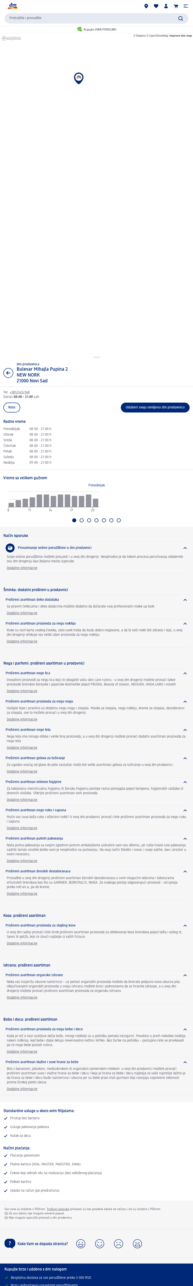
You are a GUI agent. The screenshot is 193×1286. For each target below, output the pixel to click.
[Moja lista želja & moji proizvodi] (156, 6)
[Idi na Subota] (111, 520)
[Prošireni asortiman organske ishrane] (96, 975)
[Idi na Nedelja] (119, 520)
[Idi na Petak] (104, 520)
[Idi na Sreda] (89, 520)
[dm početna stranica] (12, 6)
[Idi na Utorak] (82, 520)
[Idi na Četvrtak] (96, 520)
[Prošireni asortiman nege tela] (96, 729)
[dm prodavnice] (146, 6)
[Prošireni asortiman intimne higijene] (96, 782)
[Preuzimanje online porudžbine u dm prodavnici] (96, 548)
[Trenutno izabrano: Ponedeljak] (74, 520)
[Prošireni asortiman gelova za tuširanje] (96, 758)
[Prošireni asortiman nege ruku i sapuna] (96, 810)
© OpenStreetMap (157, 35)
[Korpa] (176, 6)
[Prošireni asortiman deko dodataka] (96, 599)
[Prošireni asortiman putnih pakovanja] (96, 838)
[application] (53, 503)
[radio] (11, 505)
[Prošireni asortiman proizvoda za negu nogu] (96, 701)
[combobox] (96, 18)
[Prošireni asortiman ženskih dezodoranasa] (96, 871)
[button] (186, 6)
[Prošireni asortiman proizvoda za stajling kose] (96, 925)
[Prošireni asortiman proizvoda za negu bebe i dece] (96, 1029)
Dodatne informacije (22, 568)
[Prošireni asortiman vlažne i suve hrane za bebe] (96, 1062)
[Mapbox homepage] (11, 38)
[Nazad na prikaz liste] (8, 373)
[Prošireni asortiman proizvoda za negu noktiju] (96, 623)
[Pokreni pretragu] (180, 18)
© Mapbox (139, 35)
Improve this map (181, 35)
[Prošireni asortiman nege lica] (96, 673)
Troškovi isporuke (58, 1209)
